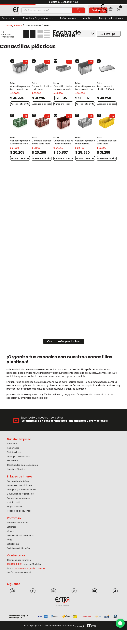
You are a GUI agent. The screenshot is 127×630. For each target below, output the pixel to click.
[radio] (29, 34)
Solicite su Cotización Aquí (63, 2)
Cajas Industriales (33, 26)
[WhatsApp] (120, 623)
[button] (96, 10)
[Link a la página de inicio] (10, 25)
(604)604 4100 (14, 564)
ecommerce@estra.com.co (30, 568)
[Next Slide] (123, 2)
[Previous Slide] (3, 2)
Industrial (18, 26)
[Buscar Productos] (78, 10)
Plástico (47, 26)
